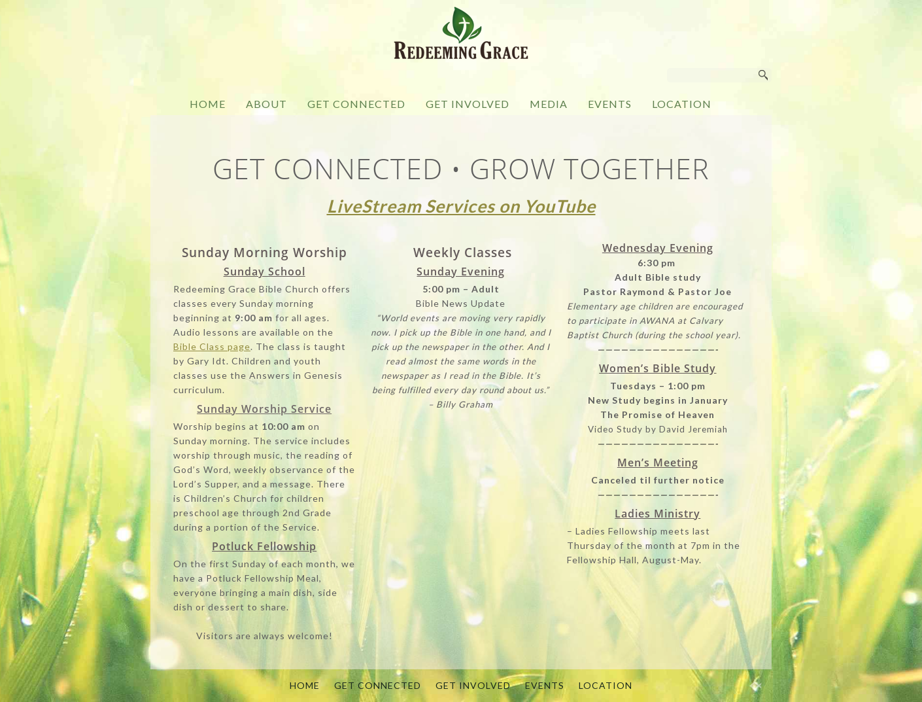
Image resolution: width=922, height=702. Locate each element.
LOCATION (681, 103)
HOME (208, 103)
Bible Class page (211, 346)
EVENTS (610, 103)
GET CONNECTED (356, 103)
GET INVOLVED (467, 103)
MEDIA (549, 103)
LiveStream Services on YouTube (461, 206)
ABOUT (266, 103)
